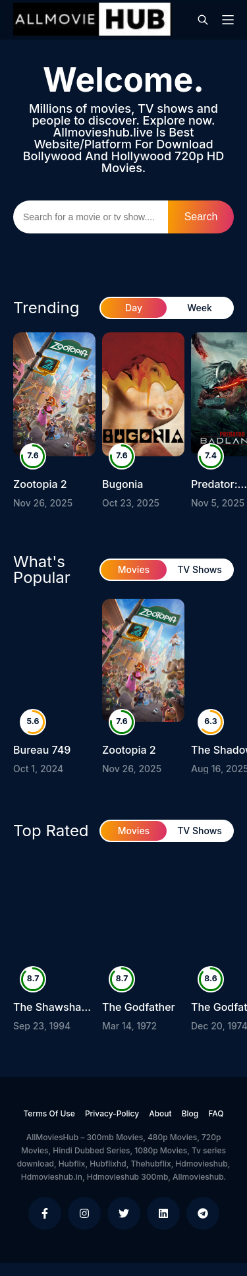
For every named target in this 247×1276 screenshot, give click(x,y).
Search (201, 216)
